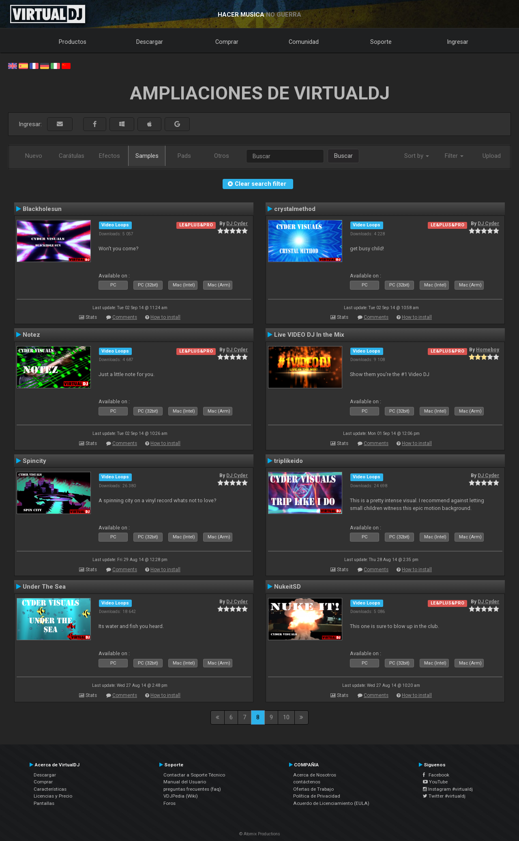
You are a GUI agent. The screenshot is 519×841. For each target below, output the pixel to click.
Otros (221, 155)
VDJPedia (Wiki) (180, 796)
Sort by (416, 155)
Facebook (436, 775)
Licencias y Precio (53, 796)
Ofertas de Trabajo (313, 789)
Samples (147, 155)
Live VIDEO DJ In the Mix (309, 334)
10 (286, 717)
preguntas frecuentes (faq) (192, 789)
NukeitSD (287, 586)
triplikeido (288, 461)
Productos (72, 42)
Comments (124, 317)
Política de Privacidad (316, 796)
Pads (184, 155)
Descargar (149, 42)
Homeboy (487, 350)
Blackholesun (42, 209)
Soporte (381, 42)
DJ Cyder (237, 223)
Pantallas (44, 803)
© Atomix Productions (259, 834)
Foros (169, 803)
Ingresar (457, 42)
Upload (492, 155)
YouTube (435, 782)
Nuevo (33, 155)
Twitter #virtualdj (444, 796)
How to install (165, 317)
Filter (454, 155)
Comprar (226, 42)
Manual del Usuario (184, 782)
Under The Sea (44, 586)
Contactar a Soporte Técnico (194, 775)
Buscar (343, 155)
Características (50, 789)
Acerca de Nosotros (314, 775)
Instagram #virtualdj (448, 789)
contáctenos (306, 782)
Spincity (34, 461)
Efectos (109, 155)
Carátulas (71, 155)
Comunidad (304, 42)
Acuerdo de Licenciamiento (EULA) (331, 803)
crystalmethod (294, 209)
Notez (31, 334)
